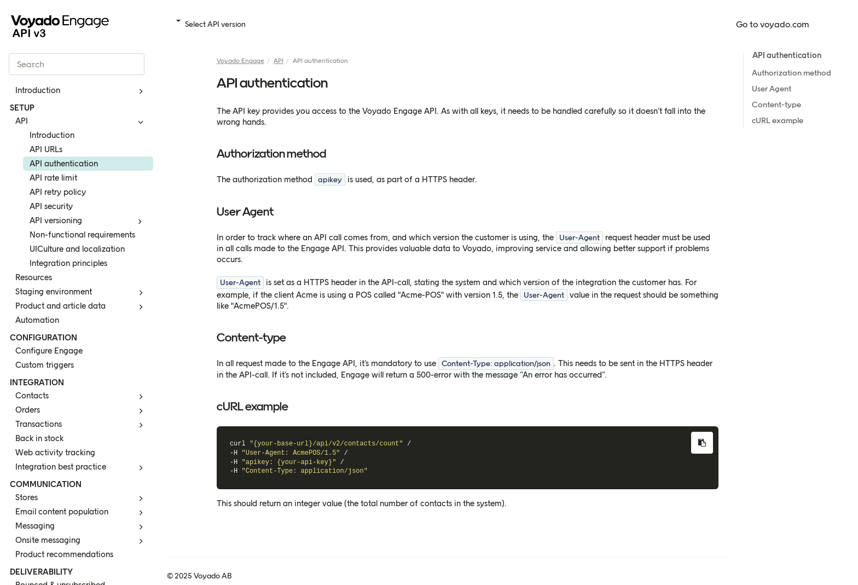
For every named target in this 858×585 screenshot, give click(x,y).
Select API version (211, 24)
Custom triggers (44, 365)
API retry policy (58, 192)
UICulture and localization (77, 249)
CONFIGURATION (43, 338)
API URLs (46, 149)
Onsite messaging (81, 541)
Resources (33, 277)
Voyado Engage (240, 61)
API (81, 122)
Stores (81, 499)
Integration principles (68, 263)
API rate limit (53, 178)
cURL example (777, 120)
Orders (81, 411)
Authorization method (791, 73)
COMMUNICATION (46, 484)
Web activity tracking (55, 452)
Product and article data (81, 307)
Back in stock (39, 438)
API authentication (64, 164)
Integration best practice (81, 468)
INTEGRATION (37, 382)
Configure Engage (49, 351)
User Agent (771, 89)
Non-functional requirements (82, 235)
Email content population (81, 513)
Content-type (776, 104)
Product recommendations (64, 554)
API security (51, 206)
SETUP (22, 108)
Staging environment (81, 293)
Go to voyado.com (772, 24)
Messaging (81, 527)
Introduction (81, 91)
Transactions (81, 425)
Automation (37, 320)
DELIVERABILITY (41, 572)
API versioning (88, 222)
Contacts (81, 397)
